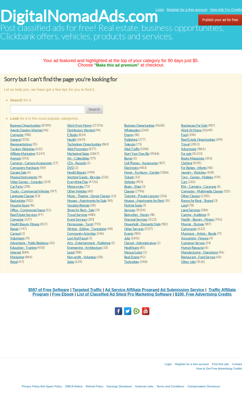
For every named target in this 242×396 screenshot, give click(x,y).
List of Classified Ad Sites (101, 294)
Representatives (21, 144)
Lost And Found (77, 238)
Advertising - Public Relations (29, 243)
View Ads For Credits (226, 10)
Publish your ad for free (220, 20)
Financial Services (135, 219)
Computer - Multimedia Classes (202, 191)
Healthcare (131, 248)
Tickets (129, 177)
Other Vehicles (77, 191)
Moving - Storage (192, 224)
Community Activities (81, 233)
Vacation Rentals (78, 205)
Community (189, 229)
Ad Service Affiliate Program (131, 290)
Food (184, 135)
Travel (185, 144)
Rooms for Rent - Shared (197, 201)
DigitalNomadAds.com (79, 16)
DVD (70, 168)
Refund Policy (94, 386)
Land (184, 205)
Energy (129, 135)
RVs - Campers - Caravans (198, 186)
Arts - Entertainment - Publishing (89, 243)
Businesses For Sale (194, 125)
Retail (14, 262)
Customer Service (193, 243)
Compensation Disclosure (203, 386)
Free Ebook (63, 294)
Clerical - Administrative (140, 243)
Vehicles (129, 182)
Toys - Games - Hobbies (197, 177)
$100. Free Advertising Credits (203, 294)
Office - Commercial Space (27, 210)
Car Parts (16, 186)
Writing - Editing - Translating (86, 229)
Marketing (17, 257)
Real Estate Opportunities (198, 139)
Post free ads (220, 364)
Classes (129, 191)
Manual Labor (133, 252)
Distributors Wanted (81, 130)
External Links (144, 386)
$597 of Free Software (48, 290)
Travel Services (77, 215)
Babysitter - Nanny (136, 215)
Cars (184, 182)
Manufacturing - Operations (199, 252)
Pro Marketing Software (149, 294)
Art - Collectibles (78, 158)
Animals (15, 158)
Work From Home (79, 125)
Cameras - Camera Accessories (31, 163)
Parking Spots (133, 205)
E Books (72, 135)
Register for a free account (187, 10)
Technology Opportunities (84, 144)
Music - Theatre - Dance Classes (88, 196)
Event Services (77, 219)
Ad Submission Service (182, 290)
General (15, 139)
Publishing (131, 139)
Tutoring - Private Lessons (141, 196)
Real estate (17, 201)
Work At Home (191, 130)
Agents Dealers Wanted (26, 130)
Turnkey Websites (22, 149)
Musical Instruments (23, 177)
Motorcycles (75, 186)
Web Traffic (132, 149)
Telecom (130, 144)
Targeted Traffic (87, 290)
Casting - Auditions (193, 215)
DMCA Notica (73, 386)
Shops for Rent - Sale (80, 210)
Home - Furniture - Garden (142, 172)
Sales (70, 262)
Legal (70, 252)
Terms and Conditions (170, 386)
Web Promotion (77, 149)
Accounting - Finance (194, 238)
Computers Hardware (24, 168)
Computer (17, 135)
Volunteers (17, 238)
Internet (15, 252)
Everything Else (77, 182)
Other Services (134, 229)
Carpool (15, 233)
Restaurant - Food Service (198, 257)
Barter (128, 158)
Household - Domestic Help (142, 224)
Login (160, 10)
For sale (186, 154)
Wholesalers (132, 130)
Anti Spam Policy (51, 386)
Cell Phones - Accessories (141, 163)
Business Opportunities (25, 125)
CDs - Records (76, 163)
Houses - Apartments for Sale (86, 201)
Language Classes (22, 196)
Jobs (127, 238)
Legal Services (190, 210)
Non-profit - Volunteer (82, 257)
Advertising (188, 149)
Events (129, 233)
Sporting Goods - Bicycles (84, 177)
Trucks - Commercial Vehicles (29, 191)
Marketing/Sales (78, 154)
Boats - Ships (132, 186)
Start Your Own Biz (136, 154)
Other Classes (190, 196)
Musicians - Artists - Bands (198, 233)
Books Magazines (192, 158)
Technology (132, 262)
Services (129, 210)
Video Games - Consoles (26, 182)
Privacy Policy (31, 386)
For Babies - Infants (193, 168)
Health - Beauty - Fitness (197, 219)
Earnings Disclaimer (119, 386)
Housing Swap (19, 205)
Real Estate (132, 257)
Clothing (186, 163)
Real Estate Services (23, 215)
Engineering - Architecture (84, 248)
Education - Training (23, 248)
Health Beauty (76, 172)
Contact (237, 364)
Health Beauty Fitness (25, 224)
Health (71, 139)
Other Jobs (188, 262)
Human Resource (192, 248)
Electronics (131, 168)
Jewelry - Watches (193, 172)
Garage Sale (18, 172)
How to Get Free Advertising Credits (219, 368)
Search (94, 109)
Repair (14, 229)
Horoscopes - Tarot (80, 224)
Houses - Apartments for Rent (144, 201)
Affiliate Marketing (22, 154)
